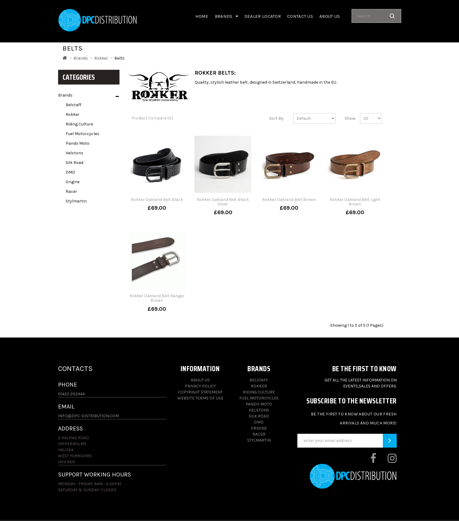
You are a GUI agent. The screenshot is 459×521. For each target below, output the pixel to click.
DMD (70, 172)
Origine (72, 181)
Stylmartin (76, 201)
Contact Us (300, 16)
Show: (348, 118)
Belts (119, 58)
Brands (226, 16)
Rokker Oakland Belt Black (157, 199)
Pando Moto (77, 143)
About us (329, 16)
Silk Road (74, 162)
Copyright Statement (200, 392)
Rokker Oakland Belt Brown (289, 199)
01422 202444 (71, 393)
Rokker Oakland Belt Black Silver (223, 202)
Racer (71, 191)
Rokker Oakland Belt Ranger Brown (157, 298)
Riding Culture (79, 124)
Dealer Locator (262, 16)
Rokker (101, 58)
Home (202, 16)
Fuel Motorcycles (82, 133)
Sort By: (276, 118)
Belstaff (73, 104)
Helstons (74, 153)
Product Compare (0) (152, 118)
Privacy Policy (200, 386)
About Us (200, 380)
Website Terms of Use (200, 398)
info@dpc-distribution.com (88, 415)
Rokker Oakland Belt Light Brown (355, 202)
